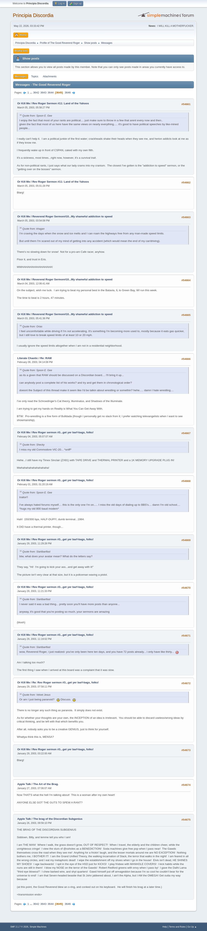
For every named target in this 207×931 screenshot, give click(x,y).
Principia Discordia (33, 15)
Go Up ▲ (192, 926)
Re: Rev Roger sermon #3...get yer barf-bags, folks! (65, 682)
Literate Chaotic (27, 358)
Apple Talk (24, 784)
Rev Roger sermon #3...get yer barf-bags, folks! (62, 432)
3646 (68, 92)
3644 (51, 92)
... (31, 92)
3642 (36, 92)
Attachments (49, 76)
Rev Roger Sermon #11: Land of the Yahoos (60, 103)
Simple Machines (38, 926)
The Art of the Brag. (46, 784)
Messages (21, 76)
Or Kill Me (23, 103)
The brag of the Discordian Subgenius (57, 818)
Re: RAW (46, 358)
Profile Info (21, 50)
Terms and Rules (177, 926)
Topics (34, 76)
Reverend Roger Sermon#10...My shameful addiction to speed (72, 216)
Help (164, 926)
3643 (43, 92)
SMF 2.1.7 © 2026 (19, 926)
